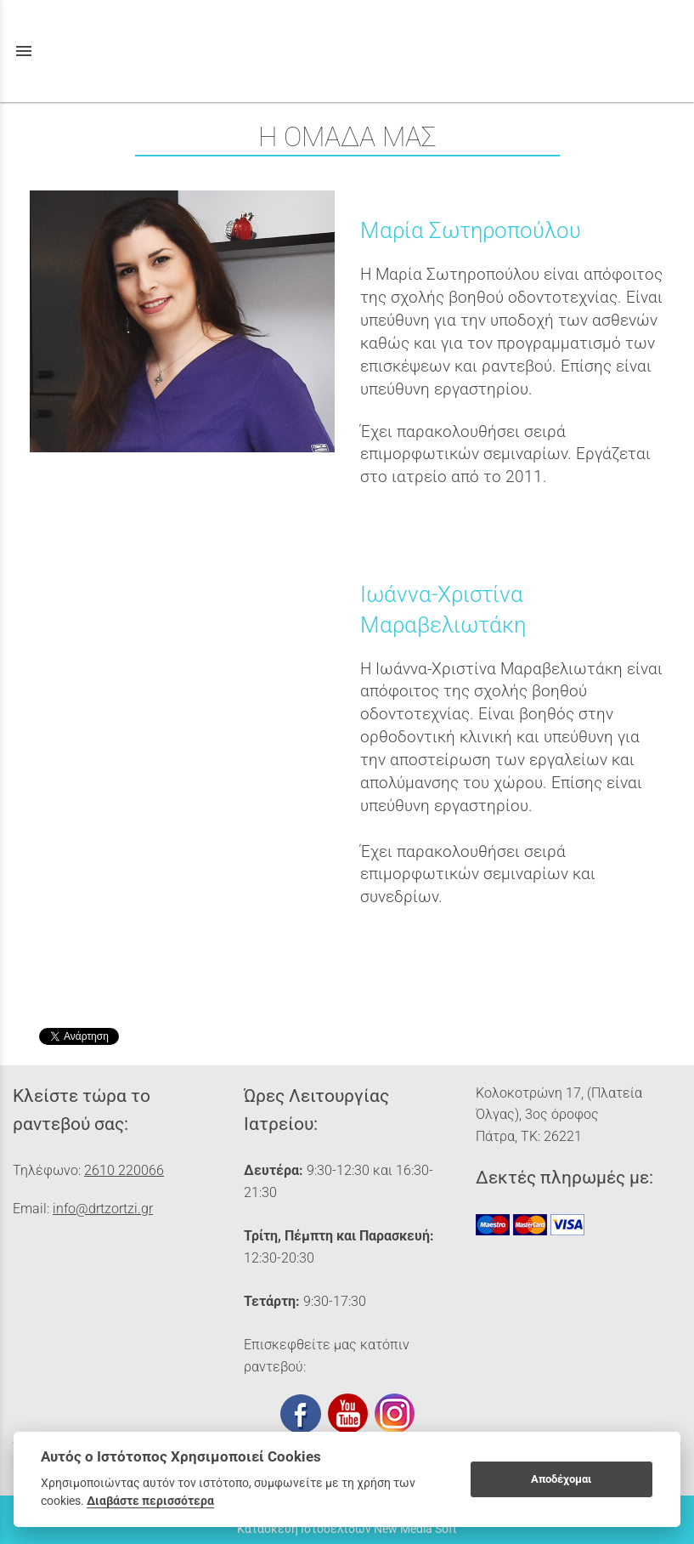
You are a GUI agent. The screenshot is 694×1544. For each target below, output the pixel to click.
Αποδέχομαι (561, 1479)
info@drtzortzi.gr (103, 1209)
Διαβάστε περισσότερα (150, 1500)
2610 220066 (124, 1170)
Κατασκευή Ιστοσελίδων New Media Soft (347, 1528)
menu (24, 51)
